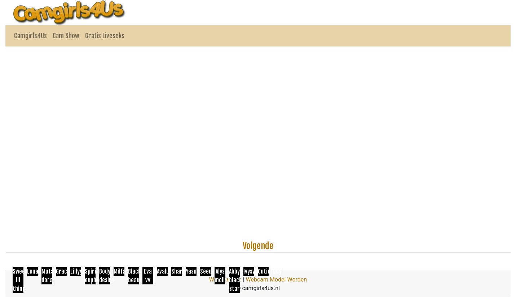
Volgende (258, 245)
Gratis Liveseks (104, 36)
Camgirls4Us (30, 36)
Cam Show (66, 36)
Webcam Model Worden (276, 279)
